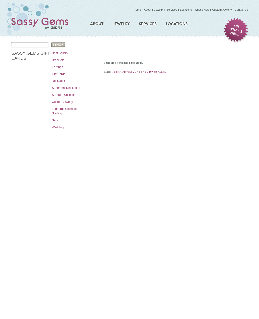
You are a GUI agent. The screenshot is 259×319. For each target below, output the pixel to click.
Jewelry (158, 9)
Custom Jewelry (62, 102)
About (147, 9)
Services (171, 9)
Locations (186, 9)
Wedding (58, 127)
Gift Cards (58, 74)
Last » (163, 71)
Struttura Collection (64, 95)
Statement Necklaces (66, 88)
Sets (55, 120)
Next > (155, 71)
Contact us (241, 9)
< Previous (126, 71)
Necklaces (58, 81)
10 (150, 71)
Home (137, 9)
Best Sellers (60, 53)
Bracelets (58, 60)
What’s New (202, 9)
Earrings (57, 67)
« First (115, 71)
